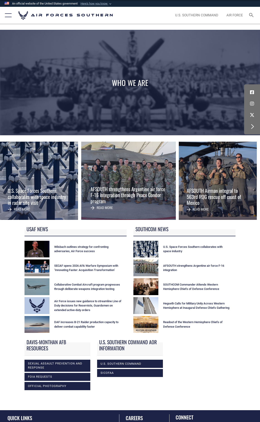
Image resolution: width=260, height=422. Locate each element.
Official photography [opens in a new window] (47, 386)
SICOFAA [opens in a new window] (107, 372)
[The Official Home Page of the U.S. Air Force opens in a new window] (234, 15)
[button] (96, 3)
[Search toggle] (252, 15)
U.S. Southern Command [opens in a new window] (121, 363)
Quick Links (19, 418)
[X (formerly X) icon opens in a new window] (252, 115)
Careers (134, 418)
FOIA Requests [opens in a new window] (40, 376)
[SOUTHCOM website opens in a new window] (196, 15)
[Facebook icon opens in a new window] (252, 92)
